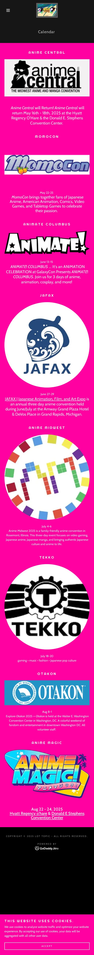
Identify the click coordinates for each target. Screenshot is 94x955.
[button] (6, 10)
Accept (47, 946)
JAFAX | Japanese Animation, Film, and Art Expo (45, 398)
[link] (47, 10)
